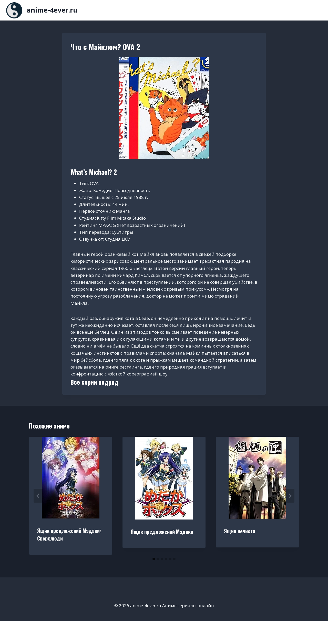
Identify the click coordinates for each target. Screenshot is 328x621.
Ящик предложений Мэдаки (162, 531)
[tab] (153, 559)
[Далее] (289, 496)
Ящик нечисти (239, 531)
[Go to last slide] (38, 496)
